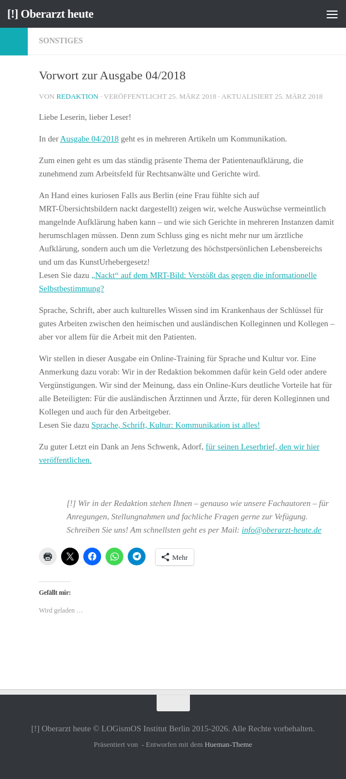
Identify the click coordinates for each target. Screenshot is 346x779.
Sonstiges (61, 41)
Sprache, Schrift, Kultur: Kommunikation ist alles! (176, 425)
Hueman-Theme (228, 744)
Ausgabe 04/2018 (89, 138)
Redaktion (77, 96)
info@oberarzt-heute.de (281, 529)
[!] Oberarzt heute (50, 14)
